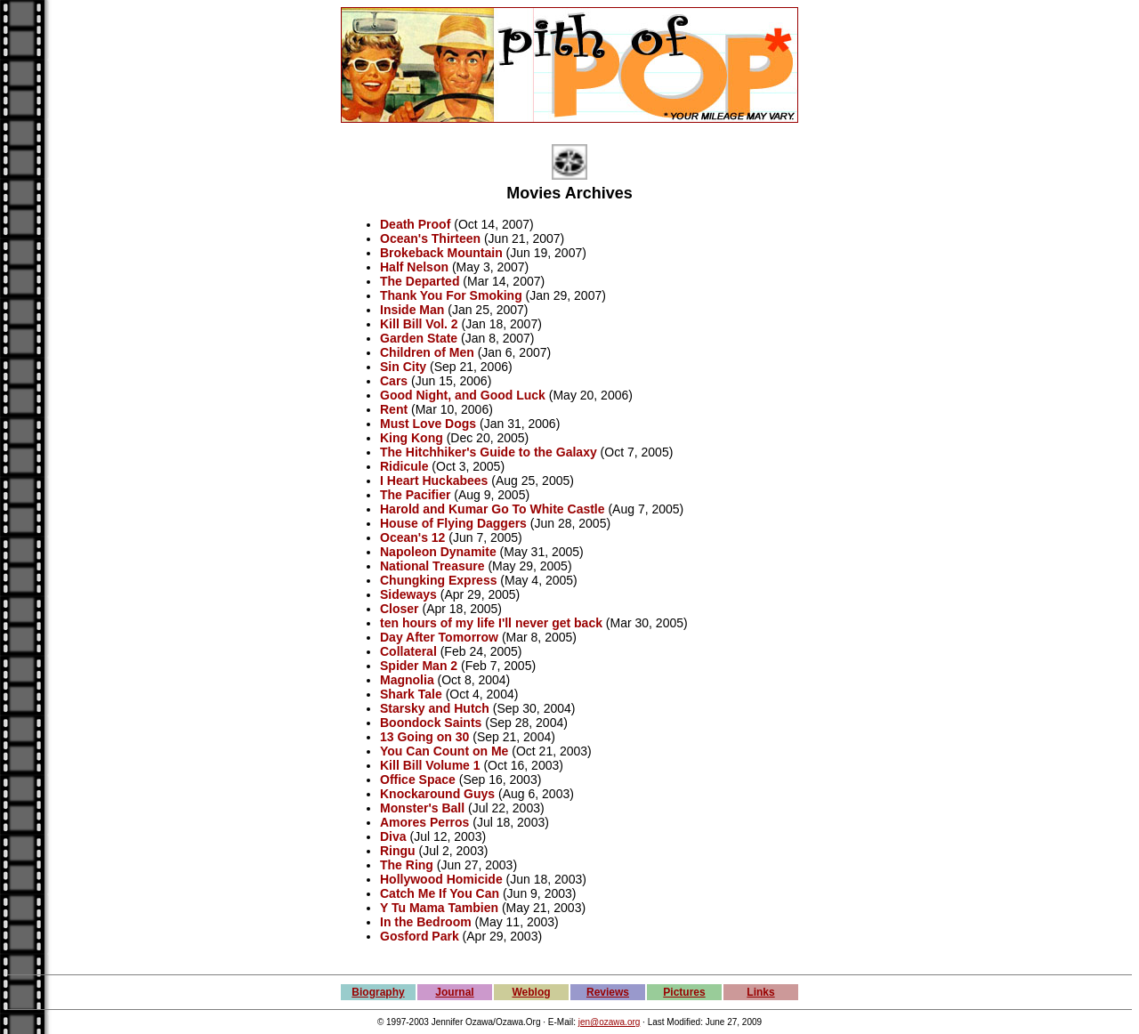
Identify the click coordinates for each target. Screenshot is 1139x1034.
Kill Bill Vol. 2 (419, 324)
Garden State (418, 338)
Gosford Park (419, 936)
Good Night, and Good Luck (462, 395)
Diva (393, 836)
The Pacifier (415, 495)
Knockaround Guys (437, 794)
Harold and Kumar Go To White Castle (492, 509)
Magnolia (407, 680)
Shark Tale (411, 694)
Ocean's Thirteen (430, 238)
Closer (399, 609)
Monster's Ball (422, 808)
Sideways (408, 594)
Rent (394, 409)
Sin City (403, 366)
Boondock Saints (430, 722)
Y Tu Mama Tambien (439, 908)
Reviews (607, 992)
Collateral (408, 651)
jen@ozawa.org (609, 1022)
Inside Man (412, 310)
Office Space (418, 779)
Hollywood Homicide (441, 879)
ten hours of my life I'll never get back (491, 623)
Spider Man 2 (418, 665)
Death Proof (415, 224)
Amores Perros (424, 822)
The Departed (419, 281)
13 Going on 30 (424, 737)
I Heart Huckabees (434, 480)
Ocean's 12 (412, 537)
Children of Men (427, 352)
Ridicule (404, 466)
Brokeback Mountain (441, 253)
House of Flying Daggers (453, 523)
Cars (394, 381)
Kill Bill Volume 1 (430, 765)
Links (760, 992)
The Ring (406, 865)
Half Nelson (414, 267)
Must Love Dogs (428, 423)
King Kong (411, 438)
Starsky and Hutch (434, 708)
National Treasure (432, 566)
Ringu (398, 851)
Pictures (684, 992)
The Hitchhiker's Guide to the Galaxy (488, 452)
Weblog (531, 992)
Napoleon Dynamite (438, 552)
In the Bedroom (426, 922)
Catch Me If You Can (439, 893)
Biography (377, 992)
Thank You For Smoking (451, 295)
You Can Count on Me (444, 751)
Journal (454, 992)
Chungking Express (438, 580)
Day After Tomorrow (439, 637)
